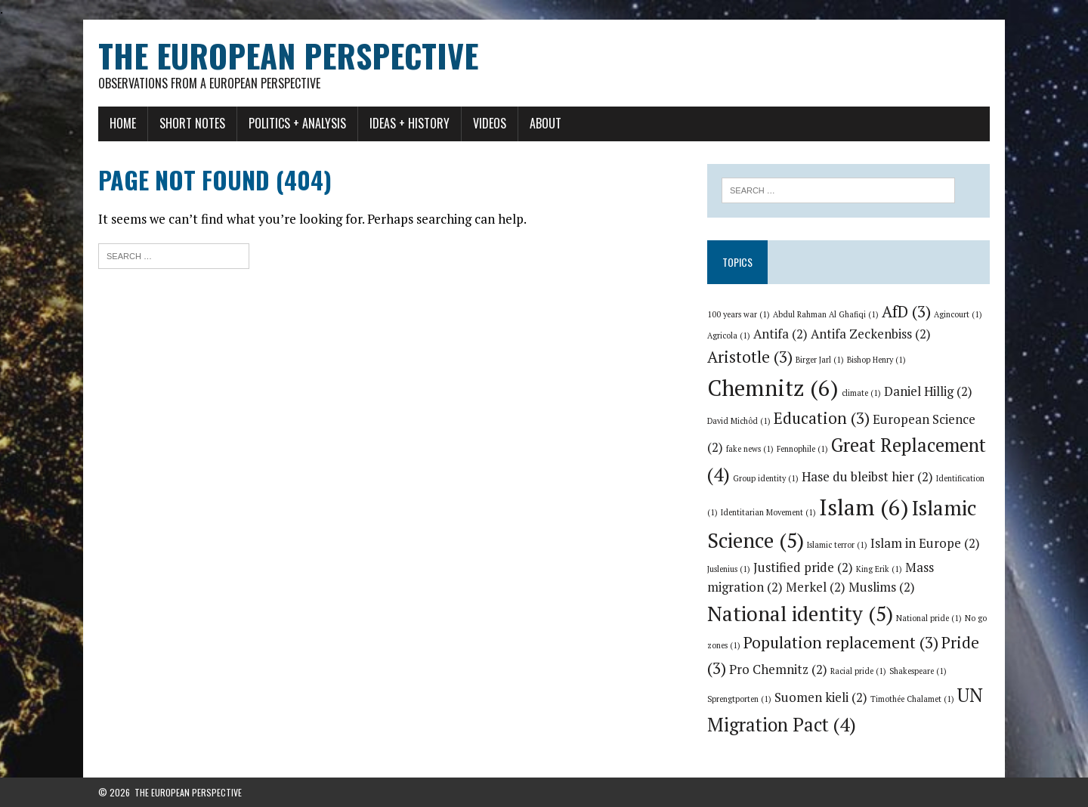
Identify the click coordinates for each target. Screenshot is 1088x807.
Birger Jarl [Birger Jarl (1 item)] (820, 359)
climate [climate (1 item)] (861, 393)
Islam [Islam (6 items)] (864, 507)
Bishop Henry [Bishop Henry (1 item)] (876, 359)
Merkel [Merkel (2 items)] (815, 587)
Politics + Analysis (297, 123)
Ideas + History (409, 123)
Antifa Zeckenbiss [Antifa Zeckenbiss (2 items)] (871, 334)
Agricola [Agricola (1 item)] (728, 335)
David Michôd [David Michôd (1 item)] (739, 421)
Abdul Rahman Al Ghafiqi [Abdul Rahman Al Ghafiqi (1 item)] (826, 314)
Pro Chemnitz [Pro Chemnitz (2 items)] (778, 669)
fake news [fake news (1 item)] (750, 449)
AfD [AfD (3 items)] (906, 311)
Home (123, 123)
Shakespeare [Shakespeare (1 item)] (918, 671)
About (545, 123)
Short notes (192, 123)
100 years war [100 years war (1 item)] (738, 314)
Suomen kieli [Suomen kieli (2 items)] (820, 697)
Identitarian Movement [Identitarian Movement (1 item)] (768, 512)
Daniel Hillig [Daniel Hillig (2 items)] (928, 391)
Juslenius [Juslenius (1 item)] (728, 569)
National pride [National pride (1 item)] (929, 618)
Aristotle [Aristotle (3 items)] (750, 356)
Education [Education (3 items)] (822, 417)
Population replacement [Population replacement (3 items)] (840, 642)
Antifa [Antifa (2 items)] (780, 334)
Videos (489, 123)
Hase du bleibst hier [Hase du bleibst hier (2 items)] (867, 476)
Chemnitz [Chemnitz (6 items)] (773, 387)
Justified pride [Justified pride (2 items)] (803, 567)
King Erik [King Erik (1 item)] (879, 569)
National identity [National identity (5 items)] (800, 613)
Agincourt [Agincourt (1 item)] (958, 314)
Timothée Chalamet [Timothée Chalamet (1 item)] (912, 699)
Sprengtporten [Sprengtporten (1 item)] (739, 699)
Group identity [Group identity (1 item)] (766, 478)
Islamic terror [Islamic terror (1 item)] (837, 545)
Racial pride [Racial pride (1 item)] (858, 671)
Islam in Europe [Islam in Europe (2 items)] (925, 543)
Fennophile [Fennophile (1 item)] (802, 449)
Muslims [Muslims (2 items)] (881, 587)
